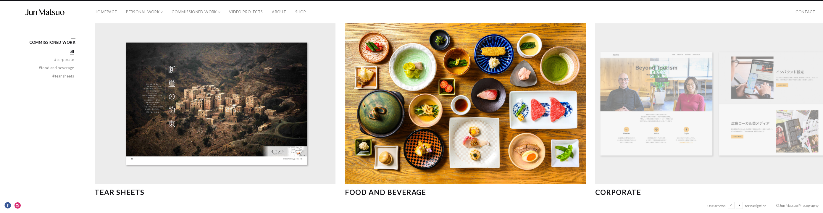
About (279, 11)
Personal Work (142, 11)
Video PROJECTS (246, 11)
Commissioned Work (194, 11)
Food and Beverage (385, 192)
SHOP (300, 11)
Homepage (106, 11)
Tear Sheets (119, 192)
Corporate (618, 192)
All (72, 51)
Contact (805, 11)
